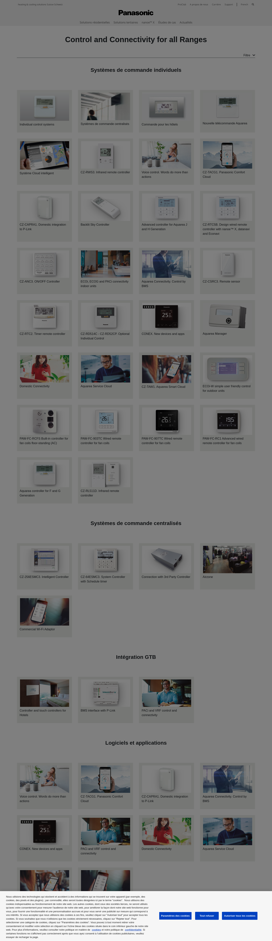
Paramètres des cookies (175, 915)
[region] (136, 916)
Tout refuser (207, 915)
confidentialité (133, 929)
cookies (96, 929)
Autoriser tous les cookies (239, 915)
